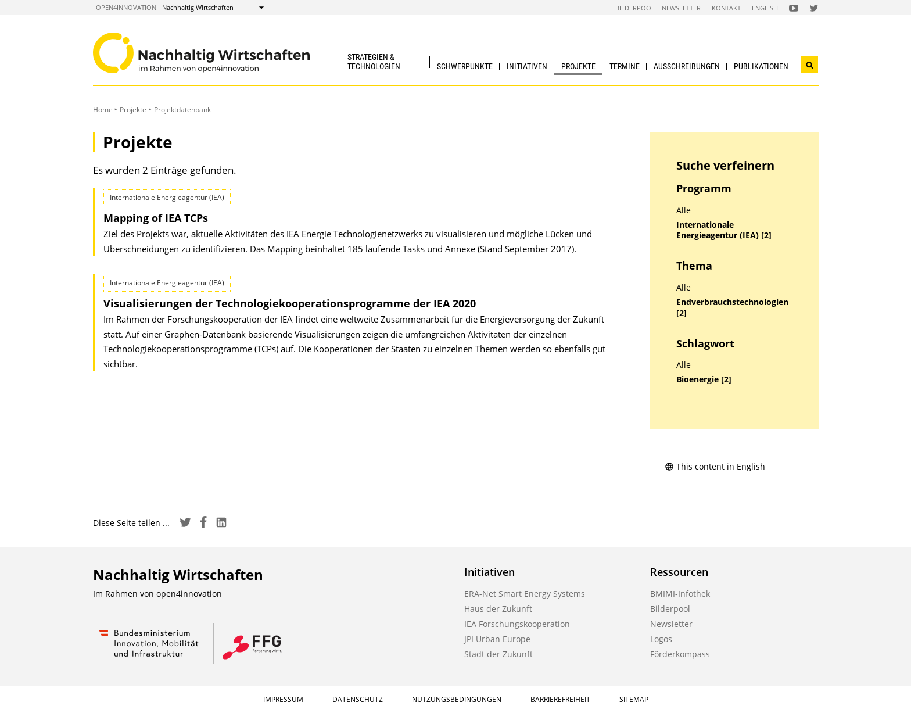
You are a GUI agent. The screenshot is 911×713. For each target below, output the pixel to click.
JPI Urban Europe (497, 638)
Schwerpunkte (465, 66)
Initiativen (527, 66)
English (765, 7)
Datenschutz (357, 699)
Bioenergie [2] (703, 379)
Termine (624, 66)
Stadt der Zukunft (498, 654)
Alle (683, 210)
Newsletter (681, 7)
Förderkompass (680, 654)
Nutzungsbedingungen (456, 699)
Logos (661, 638)
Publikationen (761, 66)
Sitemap (633, 699)
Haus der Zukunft (498, 608)
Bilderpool (635, 7)
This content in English (715, 466)
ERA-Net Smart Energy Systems (524, 593)
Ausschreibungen (687, 66)
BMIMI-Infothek (680, 593)
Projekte (578, 66)
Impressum (283, 699)
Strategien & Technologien (373, 61)
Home (103, 109)
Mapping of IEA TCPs (155, 218)
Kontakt (726, 7)
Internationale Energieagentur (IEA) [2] (724, 230)
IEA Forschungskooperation (517, 623)
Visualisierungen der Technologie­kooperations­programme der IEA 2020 (289, 303)
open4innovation (126, 7)
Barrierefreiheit (560, 699)
